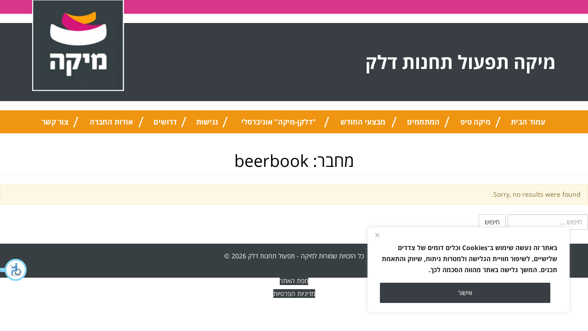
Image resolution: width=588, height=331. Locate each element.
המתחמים (423, 122)
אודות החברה (111, 122)
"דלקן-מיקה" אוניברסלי (278, 122)
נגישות (207, 122)
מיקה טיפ (475, 122)
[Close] (377, 234)
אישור (465, 292)
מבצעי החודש (362, 122)
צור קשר (55, 122)
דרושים (165, 122)
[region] (469, 270)
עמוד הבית (528, 122)
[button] (14, 269)
